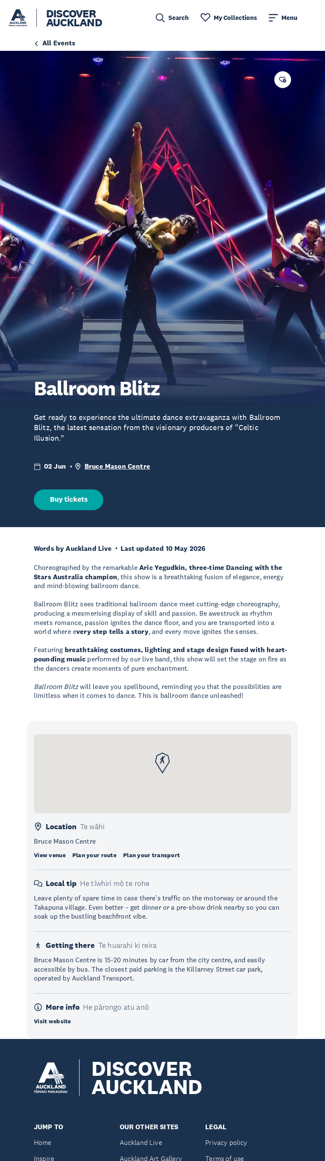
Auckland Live (141, 1142)
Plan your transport (151, 855)
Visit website (52, 1021)
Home (43, 1142)
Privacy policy (226, 1142)
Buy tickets (69, 499)
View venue (50, 855)
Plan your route (94, 855)
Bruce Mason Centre (117, 466)
